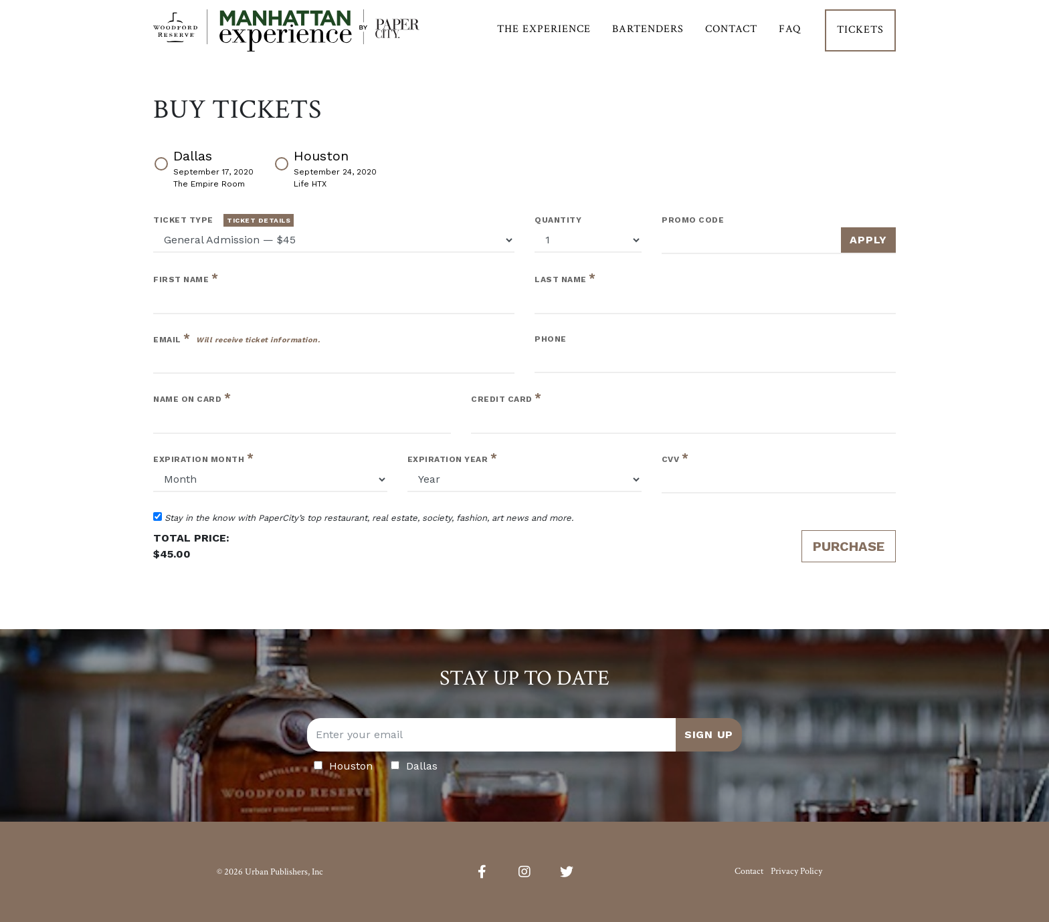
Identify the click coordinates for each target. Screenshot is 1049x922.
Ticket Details (258, 220)
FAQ (790, 37)
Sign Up (708, 734)
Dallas (203, 168)
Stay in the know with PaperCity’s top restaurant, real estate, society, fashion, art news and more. (363, 517)
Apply (868, 239)
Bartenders (648, 37)
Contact (731, 37)
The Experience (544, 37)
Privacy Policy (796, 871)
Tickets (860, 38)
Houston (325, 168)
